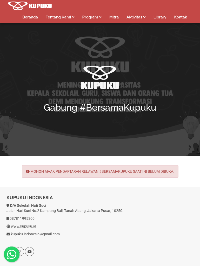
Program (92, 17)
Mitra (114, 17)
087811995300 (22, 218)
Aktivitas (136, 17)
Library (160, 17)
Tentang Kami (60, 17)
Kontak (180, 17)
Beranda (30, 17)
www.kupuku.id (23, 226)
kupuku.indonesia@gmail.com (35, 234)
